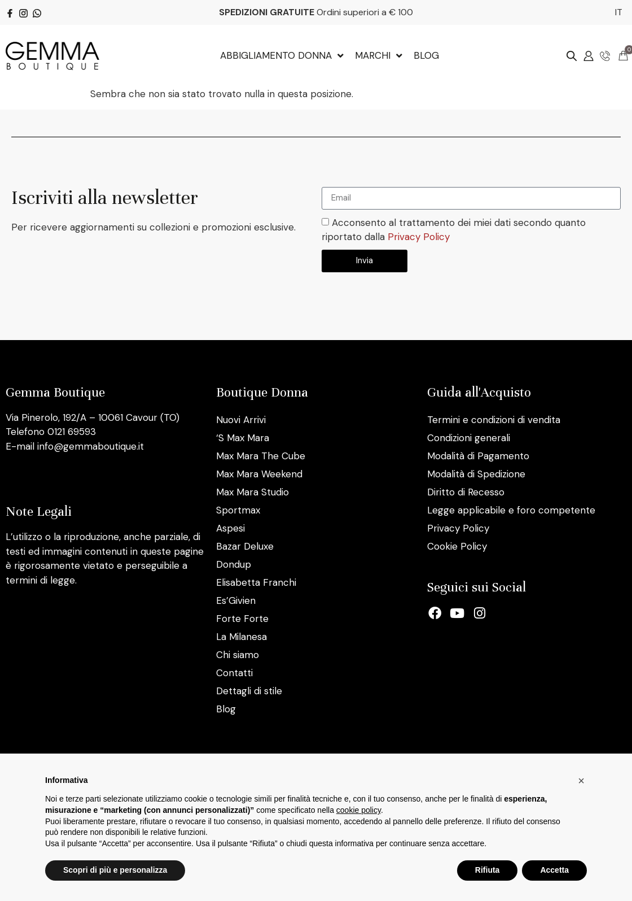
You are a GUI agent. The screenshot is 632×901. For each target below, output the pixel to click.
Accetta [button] (554, 869)
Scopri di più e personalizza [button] (115, 869)
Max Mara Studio (252, 492)
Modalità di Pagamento (478, 456)
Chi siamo (237, 654)
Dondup (233, 564)
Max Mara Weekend (259, 474)
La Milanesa (241, 636)
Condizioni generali (468, 438)
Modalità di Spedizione (476, 474)
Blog (226, 709)
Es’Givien (236, 600)
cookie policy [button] (358, 810)
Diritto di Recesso (465, 492)
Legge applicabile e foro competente (511, 510)
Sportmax (238, 510)
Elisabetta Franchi (256, 582)
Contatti (234, 673)
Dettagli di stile (249, 691)
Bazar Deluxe (245, 546)
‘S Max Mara (242, 438)
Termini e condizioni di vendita (493, 419)
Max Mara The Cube (260, 456)
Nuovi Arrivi (241, 419)
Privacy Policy (419, 236)
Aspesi (230, 528)
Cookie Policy (457, 546)
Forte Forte (242, 618)
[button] (581, 781)
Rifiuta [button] (487, 869)
